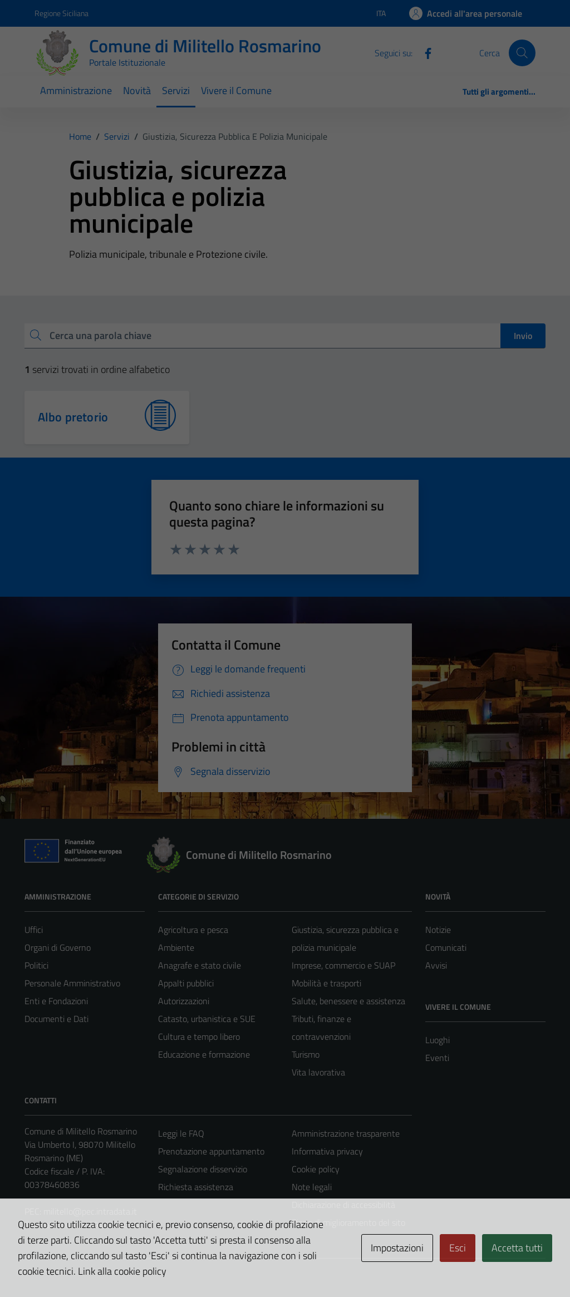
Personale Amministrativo (72, 983)
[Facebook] (423, 52)
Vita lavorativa (318, 1072)
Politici (36, 965)
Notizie (438, 929)
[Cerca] (522, 53)
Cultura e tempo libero (199, 1036)
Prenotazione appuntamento (211, 1151)
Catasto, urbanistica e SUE (206, 1018)
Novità (137, 90)
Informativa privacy (327, 1151)
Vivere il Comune (236, 90)
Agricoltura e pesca (193, 929)
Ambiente (176, 947)
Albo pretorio (73, 417)
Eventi (437, 1057)
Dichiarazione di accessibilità (343, 1204)
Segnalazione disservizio (202, 1169)
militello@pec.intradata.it (90, 1211)
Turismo (306, 1054)
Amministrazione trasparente (346, 1133)
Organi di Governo (57, 947)
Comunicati (445, 947)
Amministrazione (76, 90)
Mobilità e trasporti (326, 983)
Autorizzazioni (183, 1001)
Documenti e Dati (56, 1018)
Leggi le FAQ (181, 1133)
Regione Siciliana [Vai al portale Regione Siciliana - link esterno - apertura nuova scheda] (62, 13)
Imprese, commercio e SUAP (343, 965)
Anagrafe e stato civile (199, 965)
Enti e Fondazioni (56, 1001)
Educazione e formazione (204, 1054)
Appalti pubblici (186, 983)
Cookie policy (316, 1169)
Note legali (312, 1186)
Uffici (33, 929)
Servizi (176, 90)
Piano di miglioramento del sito (348, 1222)
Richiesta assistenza (195, 1186)
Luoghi (437, 1040)
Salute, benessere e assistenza (348, 1001)
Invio (523, 335)
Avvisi (436, 965)
